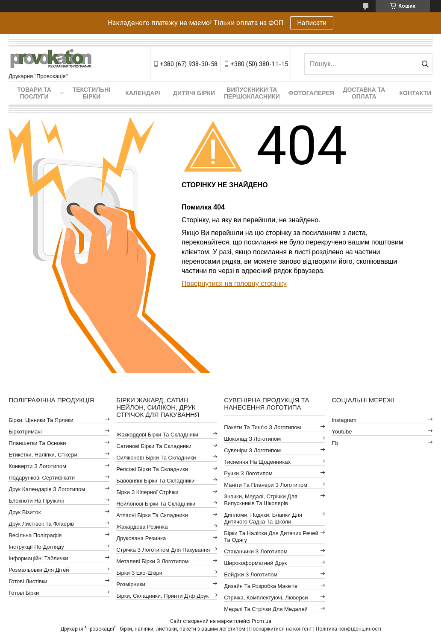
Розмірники (130, 584)
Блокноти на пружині (36, 500)
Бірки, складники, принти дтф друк (162, 596)
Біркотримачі (25, 431)
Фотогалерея (311, 93)
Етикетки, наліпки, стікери (43, 454)
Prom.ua (261, 621)
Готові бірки (24, 593)
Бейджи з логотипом (250, 574)
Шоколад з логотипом (252, 439)
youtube (342, 431)
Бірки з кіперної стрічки (147, 492)
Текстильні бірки (92, 93)
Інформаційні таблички (38, 558)
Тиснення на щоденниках (257, 462)
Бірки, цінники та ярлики (41, 420)
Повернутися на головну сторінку (234, 283)
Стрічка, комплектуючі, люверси (266, 597)
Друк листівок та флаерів (41, 524)
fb (335, 443)
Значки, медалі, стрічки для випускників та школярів (260, 499)
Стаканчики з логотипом (255, 551)
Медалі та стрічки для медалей (266, 609)
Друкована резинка (141, 538)
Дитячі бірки (194, 93)
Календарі (142, 93)
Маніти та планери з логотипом (265, 485)
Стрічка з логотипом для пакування (163, 550)
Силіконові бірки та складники (156, 457)
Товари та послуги (34, 93)
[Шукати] (424, 64)
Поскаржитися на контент (280, 629)
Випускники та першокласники (252, 93)
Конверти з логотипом (37, 466)
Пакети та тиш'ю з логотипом (262, 427)
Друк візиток (25, 512)
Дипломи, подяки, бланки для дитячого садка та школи (263, 518)
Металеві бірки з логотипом (152, 561)
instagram (344, 420)
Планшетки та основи (37, 443)
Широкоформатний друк (255, 563)
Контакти (415, 93)
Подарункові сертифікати (42, 477)
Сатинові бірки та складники (153, 446)
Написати (311, 23)
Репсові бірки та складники (152, 469)
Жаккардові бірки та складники (157, 434)
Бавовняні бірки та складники (155, 480)
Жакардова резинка (142, 527)
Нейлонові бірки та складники (155, 503)
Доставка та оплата (364, 93)
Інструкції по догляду (36, 547)
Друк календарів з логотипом (47, 489)
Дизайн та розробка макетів (260, 586)
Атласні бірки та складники (152, 515)
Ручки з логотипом (248, 473)
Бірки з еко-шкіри (139, 573)
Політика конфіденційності (348, 629)
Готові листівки (28, 581)
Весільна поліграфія (35, 535)
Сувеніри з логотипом (252, 450)
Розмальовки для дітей (39, 570)
